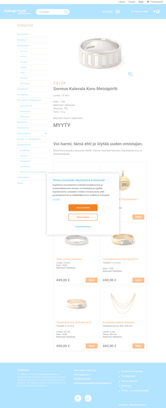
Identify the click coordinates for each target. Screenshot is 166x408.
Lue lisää (56, 199)
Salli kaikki (83, 208)
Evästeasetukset (83, 226)
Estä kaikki (83, 217)
